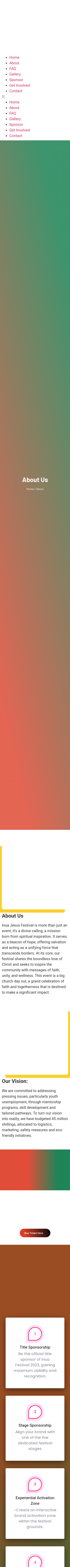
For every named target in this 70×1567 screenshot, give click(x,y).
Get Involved (19, 85)
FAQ (12, 68)
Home (14, 57)
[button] (35, 96)
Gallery (15, 74)
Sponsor (16, 80)
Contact (15, 91)
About (14, 63)
